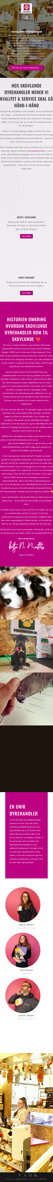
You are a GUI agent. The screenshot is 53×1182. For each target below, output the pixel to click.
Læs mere (26, 236)
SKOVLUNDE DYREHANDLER (26, 31)
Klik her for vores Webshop (25, 67)
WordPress (43, 1179)
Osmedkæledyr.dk (35, 151)
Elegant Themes (22, 1179)
